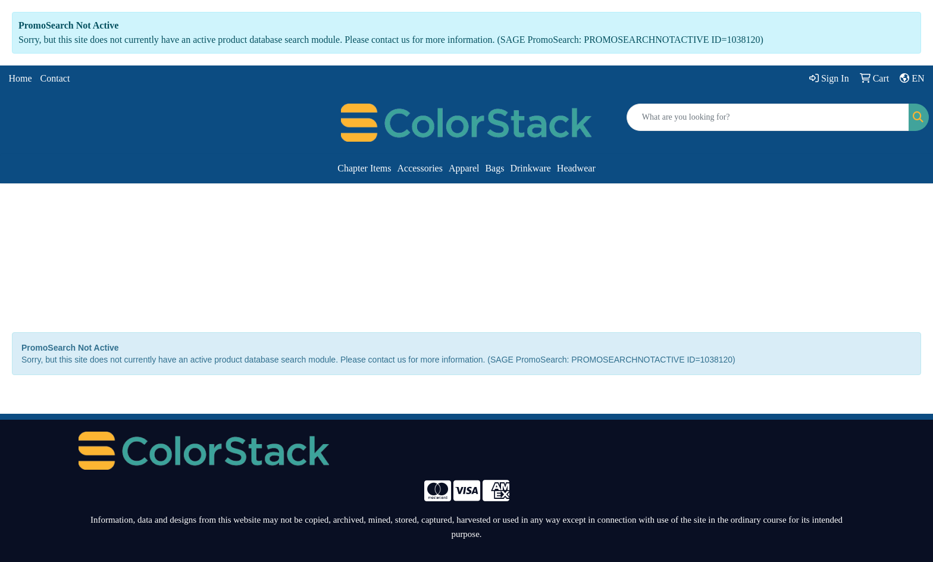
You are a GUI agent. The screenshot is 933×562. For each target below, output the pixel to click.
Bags (494, 168)
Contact (55, 78)
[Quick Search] (768, 117)
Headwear (576, 168)
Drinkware (530, 168)
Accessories (419, 168)
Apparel (464, 168)
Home (20, 78)
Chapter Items (364, 168)
